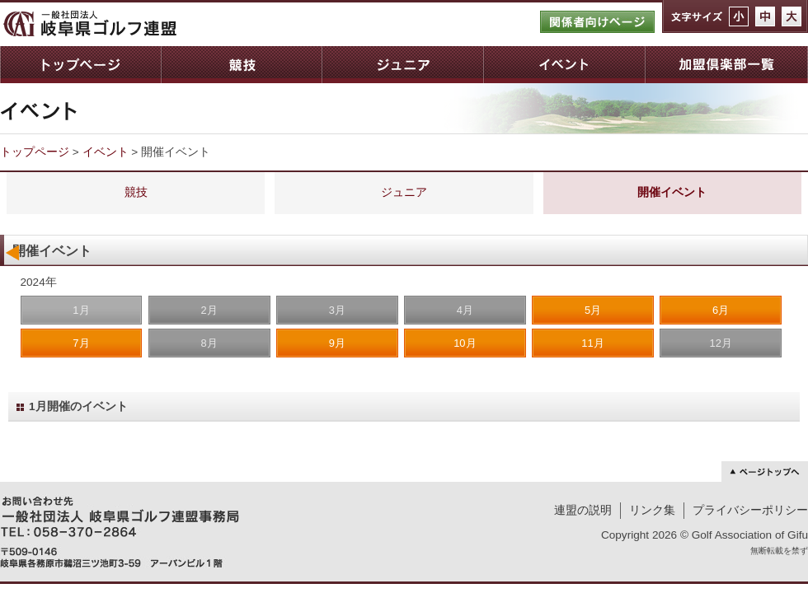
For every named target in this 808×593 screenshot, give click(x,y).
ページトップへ (764, 471)
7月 (81, 343)
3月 (337, 310)
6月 (720, 310)
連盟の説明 (583, 510)
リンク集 (652, 510)
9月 (337, 343)
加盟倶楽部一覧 (726, 64)
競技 (241, 64)
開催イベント (672, 192)
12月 (720, 343)
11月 (592, 343)
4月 (465, 310)
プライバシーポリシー (750, 510)
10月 (464, 343)
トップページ (80, 64)
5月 (593, 310)
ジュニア (402, 64)
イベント (564, 64)
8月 (208, 343)
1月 (81, 310)
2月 (208, 310)
